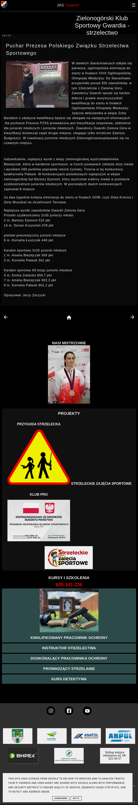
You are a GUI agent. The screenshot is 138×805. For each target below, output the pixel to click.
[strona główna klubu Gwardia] (4, 7)
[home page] (69, 317)
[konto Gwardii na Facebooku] (69, 710)
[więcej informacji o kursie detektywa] (69, 679)
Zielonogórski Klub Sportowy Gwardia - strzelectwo (102, 25)
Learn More (60, 798)
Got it (76, 798)
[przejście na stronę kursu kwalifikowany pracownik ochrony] (68, 638)
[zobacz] (68, 758)
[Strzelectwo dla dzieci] (69, 558)
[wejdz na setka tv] (87, 710)
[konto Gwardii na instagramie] (50, 710)
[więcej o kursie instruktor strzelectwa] (69, 648)
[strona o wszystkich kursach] (69, 584)
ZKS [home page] (68, 5)
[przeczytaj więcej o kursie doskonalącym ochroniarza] (69, 658)
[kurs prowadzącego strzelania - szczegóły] (69, 669)
